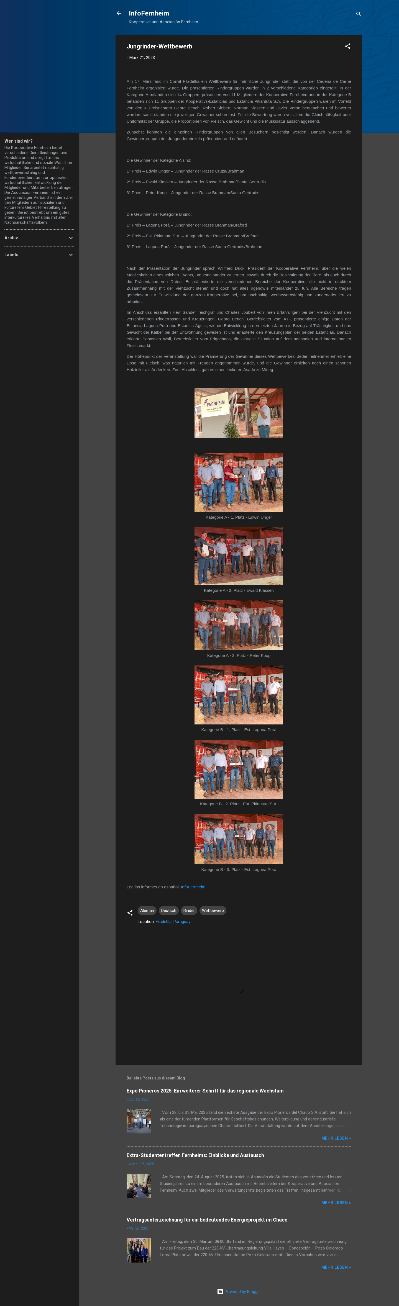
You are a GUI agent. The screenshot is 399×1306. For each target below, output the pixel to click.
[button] (347, 47)
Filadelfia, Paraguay (173, 921)
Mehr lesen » (336, 1138)
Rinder (189, 910)
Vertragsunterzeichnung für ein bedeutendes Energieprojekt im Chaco (207, 1220)
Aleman (147, 910)
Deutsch (168, 910)
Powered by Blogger (239, 1291)
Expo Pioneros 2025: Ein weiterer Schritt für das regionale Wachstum (205, 1091)
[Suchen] (358, 15)
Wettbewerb (213, 910)
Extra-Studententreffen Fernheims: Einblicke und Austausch (195, 1155)
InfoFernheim (149, 13)
